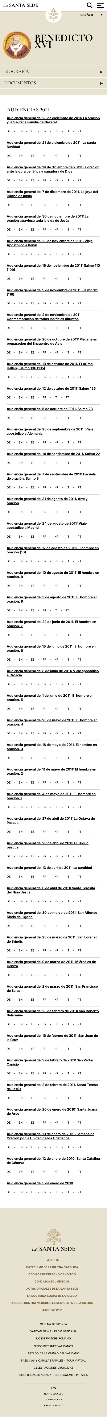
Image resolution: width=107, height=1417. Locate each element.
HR (56, 131)
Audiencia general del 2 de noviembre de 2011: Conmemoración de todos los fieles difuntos (44, 317)
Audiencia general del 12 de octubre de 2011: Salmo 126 (51, 388)
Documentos (53, 83)
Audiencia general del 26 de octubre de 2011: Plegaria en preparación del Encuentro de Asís (52, 341)
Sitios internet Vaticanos (53, 1346)
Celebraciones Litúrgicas (53, 1367)
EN (21, 131)
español (88, 16)
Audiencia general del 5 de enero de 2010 (40, 1183)
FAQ (53, 1387)
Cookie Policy (53, 1399)
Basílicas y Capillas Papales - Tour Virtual (53, 1360)
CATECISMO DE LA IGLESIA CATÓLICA (52, 1267)
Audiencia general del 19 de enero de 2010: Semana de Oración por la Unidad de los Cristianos (50, 1136)
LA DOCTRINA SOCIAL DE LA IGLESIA (52, 1295)
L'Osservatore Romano (53, 1338)
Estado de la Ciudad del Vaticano (53, 1353)
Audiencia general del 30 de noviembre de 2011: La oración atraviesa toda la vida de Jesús (48, 218)
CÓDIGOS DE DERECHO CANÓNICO (52, 1274)
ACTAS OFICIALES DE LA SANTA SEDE (52, 1288)
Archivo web (52, 1310)
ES (32, 131)
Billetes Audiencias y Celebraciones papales (53, 1374)
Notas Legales (53, 1393)
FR (44, 131)
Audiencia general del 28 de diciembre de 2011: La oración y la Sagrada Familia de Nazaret (53, 120)
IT (68, 131)
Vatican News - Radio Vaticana (53, 1331)
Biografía (53, 71)
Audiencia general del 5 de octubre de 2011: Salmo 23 (50, 409)
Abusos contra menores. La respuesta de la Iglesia (52, 1303)
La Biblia (52, 1260)
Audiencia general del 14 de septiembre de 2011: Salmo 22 (53, 454)
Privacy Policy (53, 1405)
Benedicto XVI (63, 41)
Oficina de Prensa (53, 1324)
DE (9, 131)
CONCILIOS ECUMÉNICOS (52, 1281)
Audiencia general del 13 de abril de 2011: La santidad (49, 868)
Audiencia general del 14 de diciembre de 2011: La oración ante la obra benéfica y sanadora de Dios (53, 169)
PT (79, 131)
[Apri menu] (100, 5)
